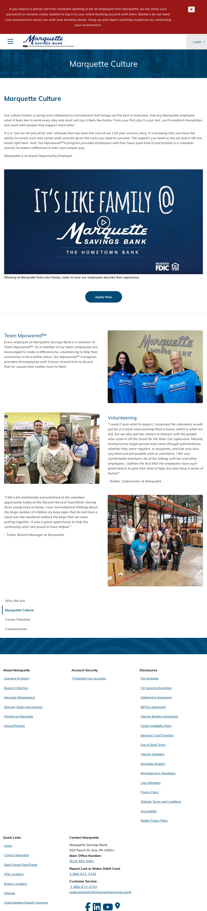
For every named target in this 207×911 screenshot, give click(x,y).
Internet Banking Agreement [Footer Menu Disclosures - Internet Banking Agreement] (159, 716)
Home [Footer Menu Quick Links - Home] (8, 846)
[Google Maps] (117, 905)
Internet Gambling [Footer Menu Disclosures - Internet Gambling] (152, 754)
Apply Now (103, 297)
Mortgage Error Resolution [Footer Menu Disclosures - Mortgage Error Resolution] (158, 773)
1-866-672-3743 (82, 874)
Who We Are (15, 601)
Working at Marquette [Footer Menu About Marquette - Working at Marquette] (18, 716)
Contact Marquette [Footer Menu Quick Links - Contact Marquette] (16, 855)
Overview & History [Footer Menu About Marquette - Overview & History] (16, 678)
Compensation (16, 629)
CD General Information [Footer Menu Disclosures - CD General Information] (156, 688)
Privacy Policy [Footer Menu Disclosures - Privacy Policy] (149, 792)
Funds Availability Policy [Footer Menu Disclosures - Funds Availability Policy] (156, 726)
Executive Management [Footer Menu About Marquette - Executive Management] (19, 697)
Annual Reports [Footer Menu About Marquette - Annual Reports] (14, 726)
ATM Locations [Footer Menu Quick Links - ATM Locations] (14, 874)
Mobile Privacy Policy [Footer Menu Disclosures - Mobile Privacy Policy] (154, 821)
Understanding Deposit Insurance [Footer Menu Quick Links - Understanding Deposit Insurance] (26, 902)
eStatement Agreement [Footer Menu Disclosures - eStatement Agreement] (156, 697)
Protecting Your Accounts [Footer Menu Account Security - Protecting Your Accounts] (89, 678)
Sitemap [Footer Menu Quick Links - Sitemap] (9, 893)
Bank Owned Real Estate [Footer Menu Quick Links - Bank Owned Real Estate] (20, 865)
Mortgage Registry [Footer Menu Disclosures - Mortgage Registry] (153, 764)
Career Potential (17, 619)
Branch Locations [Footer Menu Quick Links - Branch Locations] (15, 884)
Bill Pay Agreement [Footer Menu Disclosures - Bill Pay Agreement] (153, 707)
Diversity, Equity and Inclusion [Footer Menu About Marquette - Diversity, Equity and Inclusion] (23, 707)
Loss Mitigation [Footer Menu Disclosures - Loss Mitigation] (151, 783)
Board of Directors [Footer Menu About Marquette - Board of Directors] (16, 688)
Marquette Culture (19, 610)
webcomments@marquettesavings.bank (100, 892)
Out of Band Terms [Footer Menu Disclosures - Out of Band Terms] (153, 745)
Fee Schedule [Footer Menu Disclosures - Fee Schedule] (149, 678)
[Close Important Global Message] (191, 9)
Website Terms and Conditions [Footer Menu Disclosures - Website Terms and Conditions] (161, 802)
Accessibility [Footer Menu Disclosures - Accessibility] (149, 811)
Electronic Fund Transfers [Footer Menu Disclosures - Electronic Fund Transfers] (157, 735)
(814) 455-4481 (81, 861)
